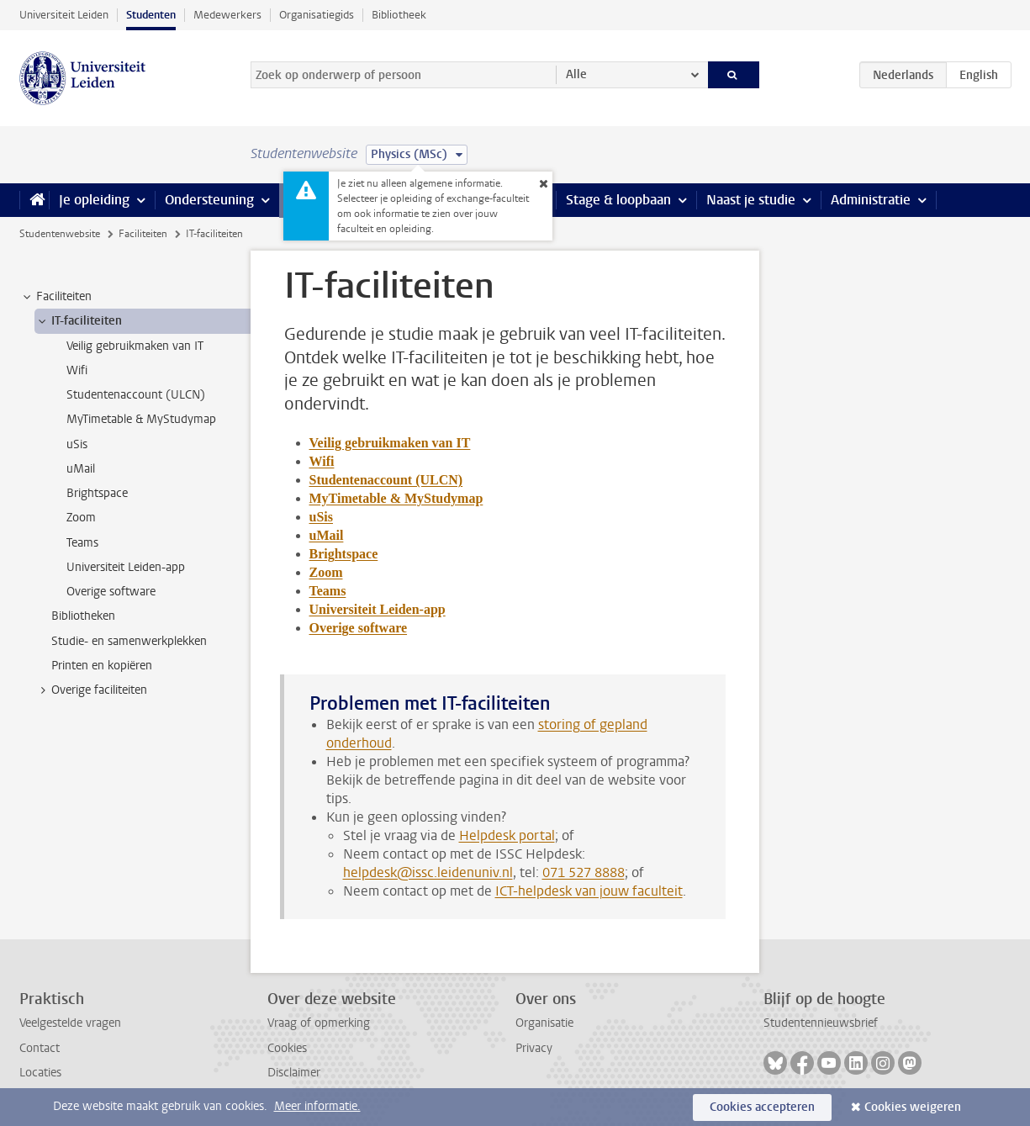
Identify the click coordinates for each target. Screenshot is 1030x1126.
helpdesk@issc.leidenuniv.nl (428, 872)
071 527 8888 (583, 872)
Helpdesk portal (507, 835)
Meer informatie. (317, 1106)
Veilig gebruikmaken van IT (390, 443)
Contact (39, 1048)
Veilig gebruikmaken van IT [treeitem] (134, 346)
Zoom (326, 572)
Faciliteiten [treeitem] (56, 296)
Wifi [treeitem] (76, 370)
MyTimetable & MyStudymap (396, 498)
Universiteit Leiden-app (377, 609)
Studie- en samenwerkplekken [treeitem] (129, 641)
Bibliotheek (399, 15)
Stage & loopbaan (618, 200)
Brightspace (343, 554)
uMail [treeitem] (80, 469)
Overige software (358, 628)
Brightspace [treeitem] (97, 493)
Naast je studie (750, 200)
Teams (327, 591)
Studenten (151, 15)
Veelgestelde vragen (70, 1023)
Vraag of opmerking (318, 1023)
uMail (326, 535)
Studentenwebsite (59, 234)
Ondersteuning (209, 200)
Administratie (871, 200)
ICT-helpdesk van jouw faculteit (589, 891)
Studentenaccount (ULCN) (386, 480)
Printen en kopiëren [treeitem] (101, 666)
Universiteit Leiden (63, 15)
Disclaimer (293, 1073)
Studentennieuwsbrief (820, 1023)
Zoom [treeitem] (81, 518)
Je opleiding (94, 200)
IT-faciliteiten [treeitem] (78, 321)
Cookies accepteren (762, 1107)
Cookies (287, 1048)
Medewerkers (227, 15)
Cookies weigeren (912, 1107)
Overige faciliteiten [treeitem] (91, 690)
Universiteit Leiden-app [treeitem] (125, 567)
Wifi (322, 461)
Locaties (40, 1073)
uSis (321, 517)
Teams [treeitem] (82, 543)
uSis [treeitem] (76, 444)
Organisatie (544, 1023)
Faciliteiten (143, 234)
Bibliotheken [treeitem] (83, 616)
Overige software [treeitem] (111, 592)
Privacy (533, 1048)
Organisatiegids (316, 15)
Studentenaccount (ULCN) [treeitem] (135, 395)
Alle (576, 74)
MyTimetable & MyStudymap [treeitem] (141, 419)
